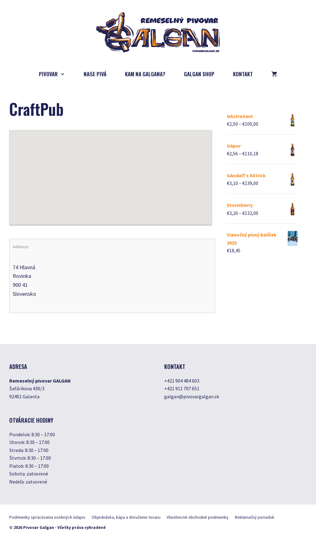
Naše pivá (95, 74)
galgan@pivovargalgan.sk (191, 396)
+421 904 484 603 (181, 381)
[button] (110, 171)
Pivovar (56, 74)
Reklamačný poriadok (254, 517)
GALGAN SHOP (199, 74)
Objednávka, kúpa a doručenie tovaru (126, 517)
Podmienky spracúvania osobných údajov (47, 517)
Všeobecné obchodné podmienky (198, 517)
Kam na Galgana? (145, 74)
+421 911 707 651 (181, 388)
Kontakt (243, 74)
